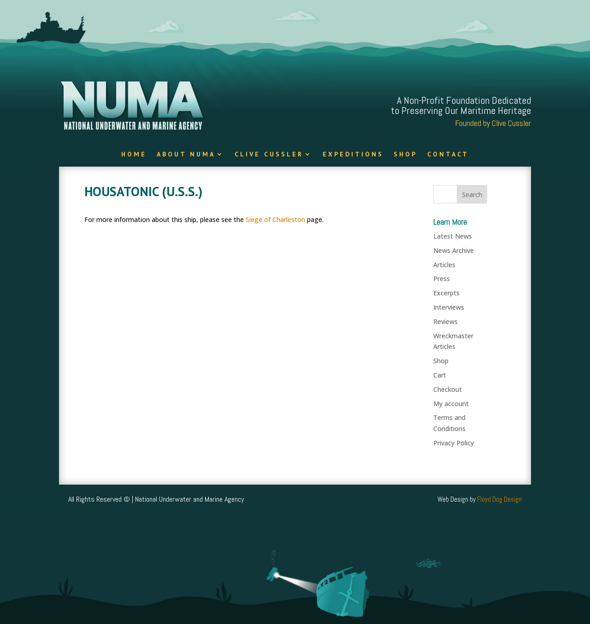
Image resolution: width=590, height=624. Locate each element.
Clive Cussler (269, 154)
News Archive (453, 250)
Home (134, 154)
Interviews (448, 307)
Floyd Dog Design (499, 499)
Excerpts (446, 292)
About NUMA (186, 154)
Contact (448, 154)
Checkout (447, 389)
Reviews (445, 321)
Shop (405, 154)
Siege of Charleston (275, 219)
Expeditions (353, 154)
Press (441, 278)
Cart (439, 375)
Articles (444, 264)
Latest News (452, 236)
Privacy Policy (453, 442)
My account (451, 403)
